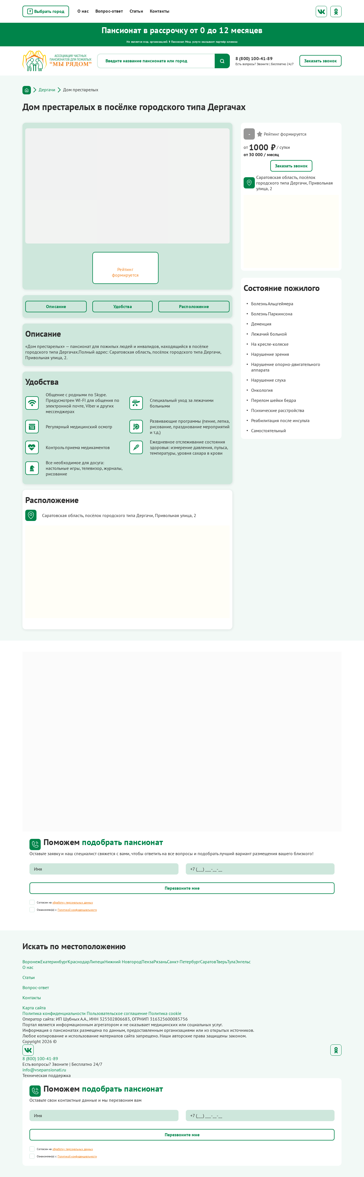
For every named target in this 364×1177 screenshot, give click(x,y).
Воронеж (31, 961)
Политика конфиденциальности (54, 1013)
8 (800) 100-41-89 (254, 58)
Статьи (136, 11)
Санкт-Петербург (183, 961)
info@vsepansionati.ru (44, 1070)
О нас (83, 11)
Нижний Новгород (122, 961)
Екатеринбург (54, 961)
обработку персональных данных (72, 902)
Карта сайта (34, 1007)
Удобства (122, 306)
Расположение (194, 306)
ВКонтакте (321, 11)
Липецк (97, 961)
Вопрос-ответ (109, 11)
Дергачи (47, 89)
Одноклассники (336, 11)
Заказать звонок (291, 166)
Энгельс (243, 961)
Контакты (159, 11)
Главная (26, 90)
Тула (231, 961)
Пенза (147, 961)
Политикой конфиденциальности (77, 910)
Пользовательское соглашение (117, 1013)
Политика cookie (164, 1013)
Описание (56, 306)
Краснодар (79, 961)
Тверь (221, 961)
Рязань (160, 961)
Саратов (208, 961)
